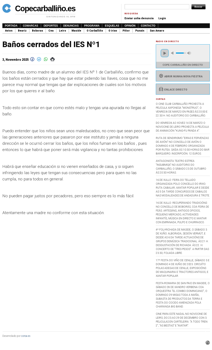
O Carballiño (95, 30)
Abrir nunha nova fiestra (180, 76)
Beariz (22, 30)
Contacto (148, 25)
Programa (91, 25)
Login (162, 18)
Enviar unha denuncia (139, 18)
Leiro (62, 30)
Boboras (37, 30)
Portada (11, 25)
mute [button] (173, 53)
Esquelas (112, 25)
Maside (76, 30)
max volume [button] (189, 53)
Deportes (51, 25)
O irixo (112, 30)
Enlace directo (172, 89)
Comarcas (30, 25)
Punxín (139, 30)
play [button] (164, 53)
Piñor (126, 30)
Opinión (129, 25)
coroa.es (25, 335)
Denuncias (71, 25)
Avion (9, 30)
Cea (51, 30)
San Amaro (157, 30)
